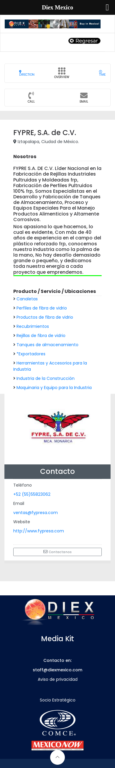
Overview (61, 74)
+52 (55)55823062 (31, 494)
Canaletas (27, 299)
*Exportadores (31, 354)
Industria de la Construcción (46, 378)
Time (102, 73)
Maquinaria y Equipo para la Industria (54, 388)
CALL (31, 99)
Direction (26, 73)
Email (84, 99)
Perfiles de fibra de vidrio (42, 308)
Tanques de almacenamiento (47, 345)
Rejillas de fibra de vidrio (41, 335)
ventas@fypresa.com (35, 513)
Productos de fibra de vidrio (45, 317)
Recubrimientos (33, 326)
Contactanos (57, 552)
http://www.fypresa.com (38, 531)
